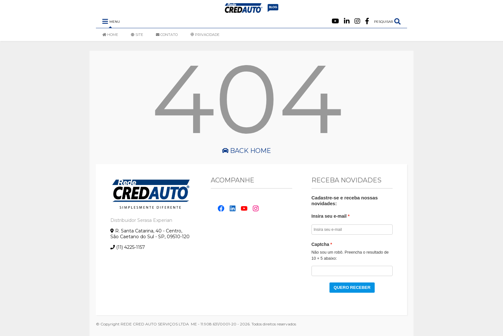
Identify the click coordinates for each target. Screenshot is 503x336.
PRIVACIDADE (205, 34)
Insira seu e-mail (329, 216)
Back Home (246, 151)
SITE (137, 34)
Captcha (320, 244)
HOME (110, 34)
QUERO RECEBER (352, 287)
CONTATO (167, 34)
